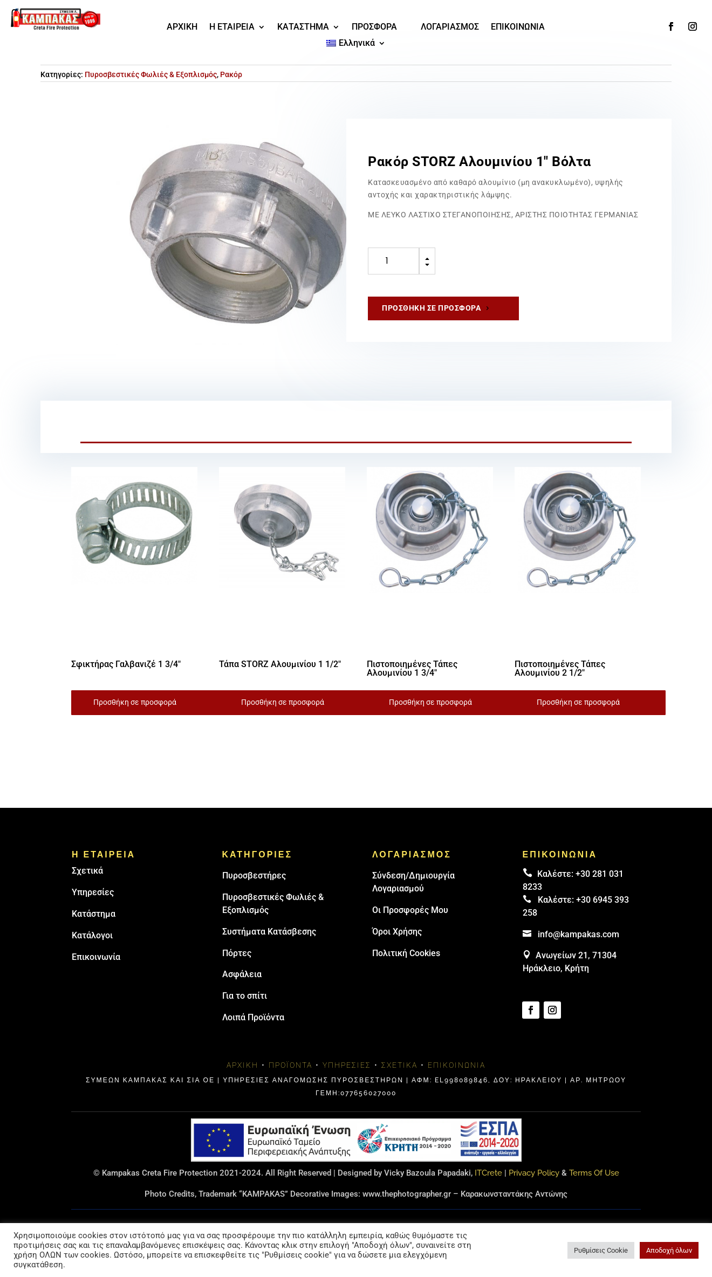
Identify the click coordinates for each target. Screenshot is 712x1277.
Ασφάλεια (242, 974)
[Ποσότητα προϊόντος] (393, 261)
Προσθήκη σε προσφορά (431, 308)
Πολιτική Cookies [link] (406, 953)
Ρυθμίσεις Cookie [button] (601, 1250)
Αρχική (242, 1065)
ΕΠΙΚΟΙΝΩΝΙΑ (518, 27)
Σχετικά (87, 871)
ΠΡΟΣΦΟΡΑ (374, 27)
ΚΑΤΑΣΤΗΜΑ (303, 27)
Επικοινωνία (96, 957)
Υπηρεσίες (93, 892)
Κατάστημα (93, 914)
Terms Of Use (594, 1173)
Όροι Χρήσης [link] (397, 931)
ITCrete (488, 1173)
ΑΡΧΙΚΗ (182, 27)
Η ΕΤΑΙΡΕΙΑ (232, 27)
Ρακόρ (231, 74)
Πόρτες (236, 953)
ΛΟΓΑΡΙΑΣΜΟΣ (450, 27)
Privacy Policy (534, 1173)
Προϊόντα (290, 1065)
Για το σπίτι (244, 996)
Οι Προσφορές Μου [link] (410, 910)
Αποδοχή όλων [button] (669, 1250)
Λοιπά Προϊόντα (253, 1017)
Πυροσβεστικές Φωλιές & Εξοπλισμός (151, 74)
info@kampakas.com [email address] (578, 934)
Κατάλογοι (92, 935)
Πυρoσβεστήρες (254, 875)
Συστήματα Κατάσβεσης (269, 931)
